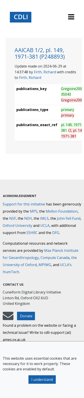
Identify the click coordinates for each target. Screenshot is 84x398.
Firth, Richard (45, 72)
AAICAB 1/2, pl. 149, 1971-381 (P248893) (40, 53)
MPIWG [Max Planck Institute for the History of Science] (45, 264)
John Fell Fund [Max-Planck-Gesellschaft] (68, 218)
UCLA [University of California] (45, 225)
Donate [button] (26, 316)
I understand (42, 379)
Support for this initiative (24, 204)
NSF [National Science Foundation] (12, 218)
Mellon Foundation (62, 211)
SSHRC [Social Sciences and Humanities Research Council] (32, 232)
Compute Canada (55, 257)
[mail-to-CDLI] (8, 318)
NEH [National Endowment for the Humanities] (28, 218)
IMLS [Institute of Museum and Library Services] (44, 218)
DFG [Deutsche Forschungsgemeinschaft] (55, 232)
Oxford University (17, 225)
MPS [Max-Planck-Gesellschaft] (33, 211)
